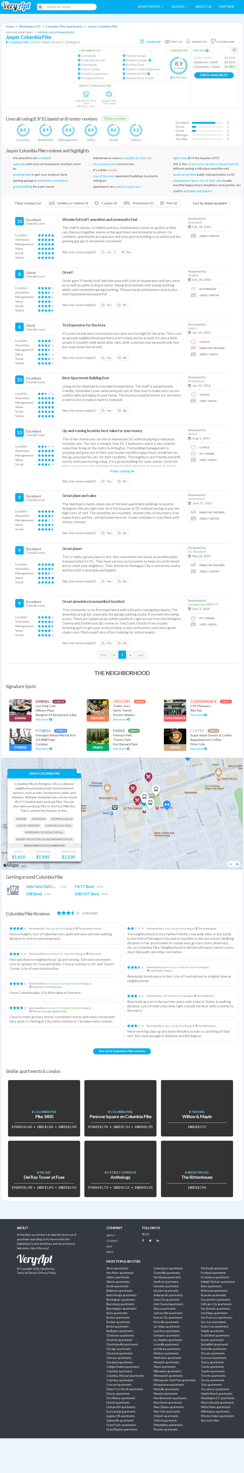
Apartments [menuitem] (150, 7)
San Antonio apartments (215, 1308)
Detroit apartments (118, 1402)
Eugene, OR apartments (120, 1416)
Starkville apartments (214, 1349)
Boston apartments (118, 1317)
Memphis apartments (166, 1362)
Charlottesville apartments (122, 1344)
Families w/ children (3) (68, 203)
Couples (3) (105, 203)
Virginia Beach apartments (216, 1393)
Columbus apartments (119, 1380)
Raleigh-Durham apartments (218, 1281)
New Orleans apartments (169, 1407)
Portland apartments (213, 1273)
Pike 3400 (44, 1116)
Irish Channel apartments (168, 1304)
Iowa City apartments (167, 1299)
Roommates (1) (138, 203)
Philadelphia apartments (168, 1425)
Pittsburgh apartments (214, 1268)
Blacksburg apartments (120, 1304)
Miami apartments (165, 1367)
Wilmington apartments (215, 1411)
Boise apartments (116, 1313)
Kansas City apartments (168, 1317)
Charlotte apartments (119, 1340)
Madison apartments (166, 1353)
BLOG (145, 1234)
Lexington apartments (167, 1335)
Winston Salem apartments (217, 1416)
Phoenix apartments (166, 1429)
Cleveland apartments (119, 1362)
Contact (112, 1241)
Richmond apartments (214, 1290)
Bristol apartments (117, 1326)
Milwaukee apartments (167, 1371)
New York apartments (167, 1411)
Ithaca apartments (165, 1308)
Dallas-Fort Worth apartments (124, 1389)
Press (109, 1252)
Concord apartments (119, 1384)
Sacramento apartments (215, 1299)
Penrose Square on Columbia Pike (121, 1116)
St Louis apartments (213, 1353)
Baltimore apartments (119, 1290)
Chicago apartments (118, 1349)
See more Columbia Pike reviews (122, 1051)
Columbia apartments (119, 1371)
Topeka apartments (213, 1371)
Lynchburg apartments (167, 1349)
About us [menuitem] (203, 7)
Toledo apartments (212, 1367)
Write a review (115, 118)
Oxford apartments (165, 1420)
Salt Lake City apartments (216, 1304)
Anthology (120, 1177)
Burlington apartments (119, 1331)
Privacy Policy (47, 1273)
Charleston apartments (120, 1335)
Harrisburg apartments (167, 1277)
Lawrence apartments (167, 1331)
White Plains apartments (215, 1407)
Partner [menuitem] (226, 7)
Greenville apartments (167, 1273)
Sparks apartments (212, 1340)
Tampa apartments (212, 1362)
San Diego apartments (214, 1313)
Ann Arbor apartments (119, 1273)
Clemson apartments (118, 1358)
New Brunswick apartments (170, 1398)
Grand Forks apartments (121, 1425)
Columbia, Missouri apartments (125, 1375)
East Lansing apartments (120, 1411)
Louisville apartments (166, 1344)
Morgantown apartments (169, 1384)
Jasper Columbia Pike (102, 26)
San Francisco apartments (216, 1317)
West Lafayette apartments (217, 1402)
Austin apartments (117, 1286)
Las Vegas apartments (167, 1326)
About (110, 1235)
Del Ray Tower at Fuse (44, 1177)
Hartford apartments (166, 1281)
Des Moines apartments (120, 1398)
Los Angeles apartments (168, 1340)
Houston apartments (166, 1290)
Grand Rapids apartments (121, 1429)
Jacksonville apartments (168, 1313)
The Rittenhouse (196, 1177)
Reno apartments (211, 1286)
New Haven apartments (168, 1402)
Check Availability (214, 75)
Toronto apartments (213, 1375)
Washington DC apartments (217, 1398)
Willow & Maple (197, 1116)
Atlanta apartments (118, 1281)
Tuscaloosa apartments (215, 1389)
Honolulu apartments (166, 1286)
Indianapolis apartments (168, 1295)
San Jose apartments (213, 1322)
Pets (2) (168, 203)
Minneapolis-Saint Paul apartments (174, 1380)
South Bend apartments (215, 1335)
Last (140, 655)
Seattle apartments (212, 1331)
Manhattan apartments (167, 1358)
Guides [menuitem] (179, 7)
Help (109, 1246)
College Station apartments (122, 1367)
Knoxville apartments (166, 1322)
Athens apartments (117, 1277)
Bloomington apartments (121, 1308)
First (103, 655)
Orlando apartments (166, 1416)
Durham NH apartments (120, 1407)
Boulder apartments (118, 1322)
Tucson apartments (212, 1380)
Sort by (198, 203)
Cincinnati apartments (119, 1353)
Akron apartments (117, 1268)
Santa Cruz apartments (215, 1326)
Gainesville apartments (120, 1420)
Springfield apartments (214, 1344)
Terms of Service (27, 1273)
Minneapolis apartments (168, 1375)
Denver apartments (118, 1393)
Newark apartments (166, 1393)
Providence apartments (215, 1277)
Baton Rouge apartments (121, 1295)
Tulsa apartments (211, 1384)
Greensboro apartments (168, 1268)
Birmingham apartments (120, 1299)
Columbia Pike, (18, 42)
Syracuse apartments (214, 1358)
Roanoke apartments (213, 1295)
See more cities (210, 1420)
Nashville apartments (166, 1389)
